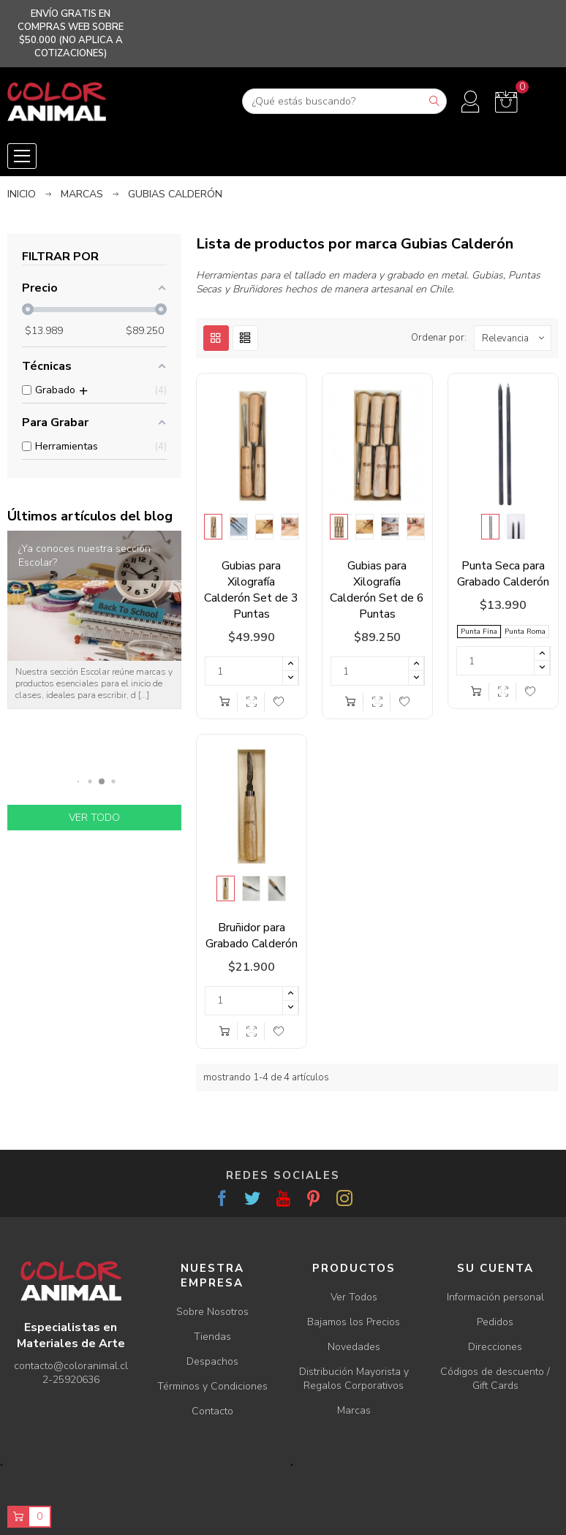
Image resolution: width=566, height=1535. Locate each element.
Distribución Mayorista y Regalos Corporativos (354, 1378)
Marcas (354, 1410)
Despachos (212, 1361)
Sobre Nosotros (212, 1312)
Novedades (354, 1347)
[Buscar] (344, 101)
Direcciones (495, 1347)
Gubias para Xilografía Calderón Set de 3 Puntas (251, 590)
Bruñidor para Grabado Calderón (251, 936)
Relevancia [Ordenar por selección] (516, 338)
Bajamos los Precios (353, 1322)
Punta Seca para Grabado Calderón (503, 574)
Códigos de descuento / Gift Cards (495, 1378)
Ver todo (94, 818)
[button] (79, 781)
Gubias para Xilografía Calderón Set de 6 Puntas (377, 590)
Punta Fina (479, 631)
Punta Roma (525, 631)
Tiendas (212, 1336)
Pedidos (495, 1322)
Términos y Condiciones (212, 1386)
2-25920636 (70, 1380)
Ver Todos (354, 1297)
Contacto (212, 1411)
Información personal (495, 1297)
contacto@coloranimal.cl (71, 1366)
